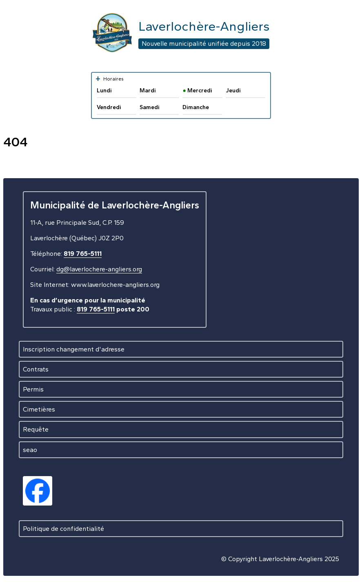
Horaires (109, 79)
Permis (33, 389)
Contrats (36, 369)
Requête (36, 429)
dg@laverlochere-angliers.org (99, 269)
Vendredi (109, 107)
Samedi (150, 107)
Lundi (104, 90)
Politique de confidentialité (63, 529)
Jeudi (233, 90)
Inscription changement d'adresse (73, 349)
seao (30, 450)
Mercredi (197, 90)
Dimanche (195, 107)
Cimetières (39, 409)
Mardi (148, 90)
